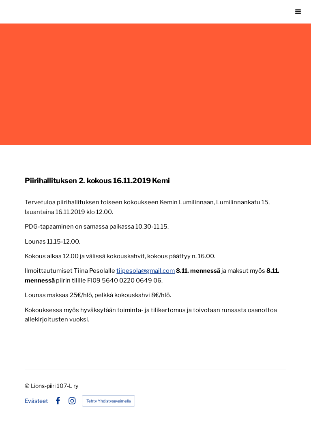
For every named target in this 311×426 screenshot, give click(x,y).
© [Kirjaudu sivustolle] (28, 385)
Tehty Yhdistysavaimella (108, 400)
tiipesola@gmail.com (145, 270)
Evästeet (36, 401)
